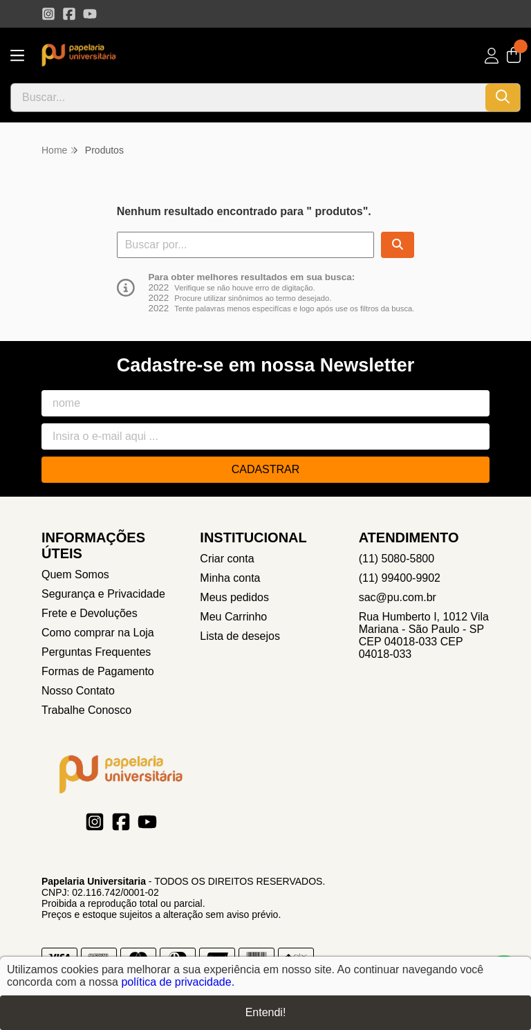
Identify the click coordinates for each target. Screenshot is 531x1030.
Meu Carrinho (233, 617)
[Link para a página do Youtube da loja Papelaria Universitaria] (90, 14)
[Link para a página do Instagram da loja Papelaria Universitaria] (48, 14)
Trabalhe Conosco (86, 710)
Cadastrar (266, 469)
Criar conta (227, 558)
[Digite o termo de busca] (248, 97)
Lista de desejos (240, 636)
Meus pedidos (234, 597)
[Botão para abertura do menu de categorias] (17, 55)
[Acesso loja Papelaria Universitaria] (492, 55)
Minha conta (230, 578)
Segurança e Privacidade (103, 594)
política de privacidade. (177, 982)
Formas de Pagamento (97, 671)
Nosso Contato (78, 691)
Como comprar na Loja (97, 632)
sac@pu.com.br (397, 597)
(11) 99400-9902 (399, 578)
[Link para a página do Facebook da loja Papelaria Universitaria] (69, 14)
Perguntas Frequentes (96, 652)
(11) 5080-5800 (396, 558)
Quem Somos (75, 574)
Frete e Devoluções (89, 613)
